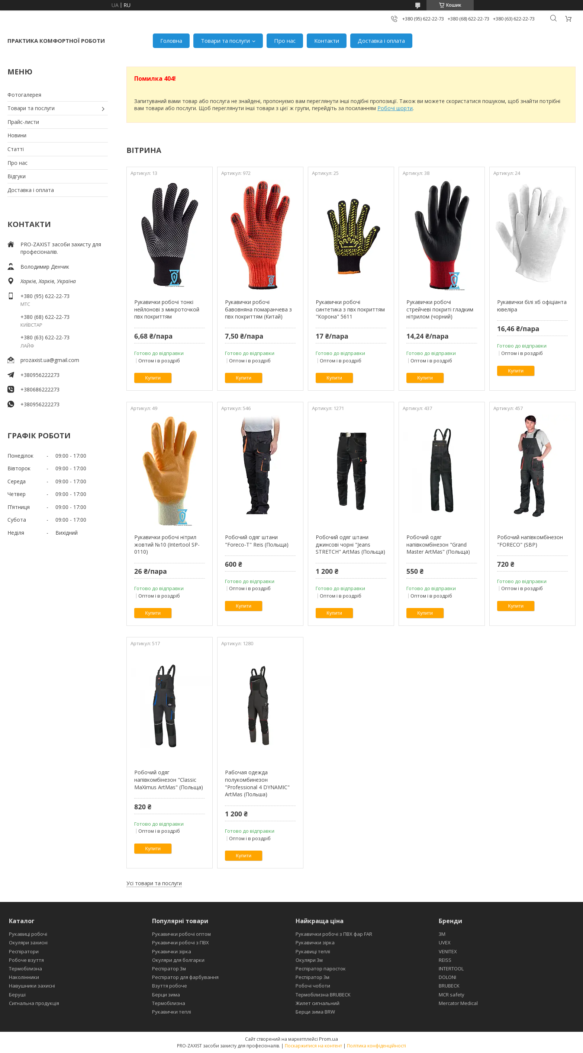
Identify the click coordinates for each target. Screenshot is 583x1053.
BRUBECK (449, 985)
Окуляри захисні (28, 942)
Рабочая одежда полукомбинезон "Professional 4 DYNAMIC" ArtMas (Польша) (257, 783)
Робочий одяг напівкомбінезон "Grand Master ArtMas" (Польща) (438, 544)
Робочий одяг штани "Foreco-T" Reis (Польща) (257, 541)
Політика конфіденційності (376, 1046)
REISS (445, 960)
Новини (16, 135)
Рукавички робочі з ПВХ (180, 942)
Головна (171, 40)
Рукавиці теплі (313, 951)
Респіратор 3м (169, 968)
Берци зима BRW (315, 1011)
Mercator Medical (458, 1003)
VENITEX (448, 951)
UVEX (445, 942)
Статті (15, 149)
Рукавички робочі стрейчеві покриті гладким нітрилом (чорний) (439, 309)
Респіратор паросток (321, 968)
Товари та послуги (225, 40)
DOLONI (447, 977)
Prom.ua (328, 1039)
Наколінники (24, 977)
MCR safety (451, 994)
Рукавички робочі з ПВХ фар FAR (334, 934)
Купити (153, 378)
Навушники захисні (32, 985)
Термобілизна (25, 968)
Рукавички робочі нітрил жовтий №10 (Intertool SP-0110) (167, 544)
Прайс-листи (23, 121)
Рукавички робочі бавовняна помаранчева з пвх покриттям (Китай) (258, 309)
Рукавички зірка (171, 951)
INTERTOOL (451, 968)
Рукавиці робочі (28, 934)
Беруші (17, 994)
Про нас (285, 40)
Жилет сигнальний (317, 1003)
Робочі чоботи (313, 985)
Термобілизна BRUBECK (323, 994)
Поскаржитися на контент (313, 1046)
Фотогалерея (24, 94)
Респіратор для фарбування (185, 977)
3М (442, 934)
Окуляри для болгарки (178, 960)
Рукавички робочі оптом (181, 934)
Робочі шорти (395, 108)
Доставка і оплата (381, 40)
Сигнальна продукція (34, 1003)
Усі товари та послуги (154, 883)
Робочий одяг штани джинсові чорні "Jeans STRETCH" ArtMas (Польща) (350, 544)
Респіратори (24, 951)
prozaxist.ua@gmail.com (49, 360)
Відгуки (16, 176)
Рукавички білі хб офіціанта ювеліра (532, 305)
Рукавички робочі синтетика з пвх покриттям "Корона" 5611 (350, 309)
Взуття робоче (169, 985)
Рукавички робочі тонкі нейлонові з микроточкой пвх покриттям (166, 309)
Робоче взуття (26, 960)
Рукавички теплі (171, 1011)
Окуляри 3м (309, 960)
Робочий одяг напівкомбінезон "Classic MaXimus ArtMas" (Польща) (168, 779)
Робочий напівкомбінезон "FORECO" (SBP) (530, 541)
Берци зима (166, 994)
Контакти (326, 40)
